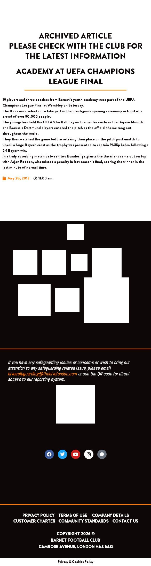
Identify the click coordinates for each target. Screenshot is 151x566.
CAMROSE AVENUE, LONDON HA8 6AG (75, 547)
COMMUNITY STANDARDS (83, 521)
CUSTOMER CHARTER (34, 521)
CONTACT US (125, 521)
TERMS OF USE (73, 515)
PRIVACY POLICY (38, 515)
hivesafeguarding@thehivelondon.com (42, 374)
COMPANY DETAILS (110, 515)
